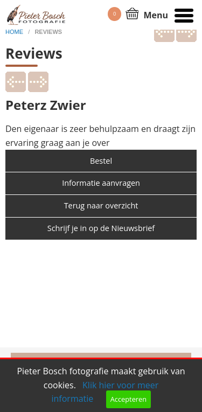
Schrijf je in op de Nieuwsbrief (101, 228)
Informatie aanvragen (101, 183)
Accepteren (128, 399)
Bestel (101, 161)
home (15, 32)
